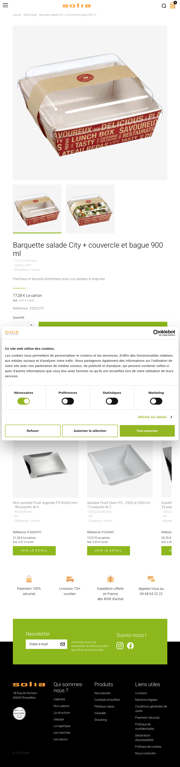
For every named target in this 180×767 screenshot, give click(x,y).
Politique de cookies (148, 746)
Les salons (61, 739)
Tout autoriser (147, 431)
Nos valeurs (61, 706)
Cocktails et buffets (107, 700)
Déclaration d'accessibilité (144, 737)
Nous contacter (145, 753)
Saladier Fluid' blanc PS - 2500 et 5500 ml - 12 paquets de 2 (119, 505)
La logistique (62, 726)
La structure (62, 712)
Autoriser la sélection (90, 431)
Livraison (141, 693)
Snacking (100, 720)
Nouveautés (102, 693)
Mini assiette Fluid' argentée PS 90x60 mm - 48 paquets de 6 (45, 505)
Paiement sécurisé (147, 717)
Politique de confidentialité (144, 726)
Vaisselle (100, 713)
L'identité (59, 699)
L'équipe (59, 719)
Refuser (33, 431)
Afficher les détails (152, 417)
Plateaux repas (104, 706)
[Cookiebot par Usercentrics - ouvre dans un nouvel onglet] (156, 333)
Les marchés (62, 732)
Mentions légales (146, 700)
